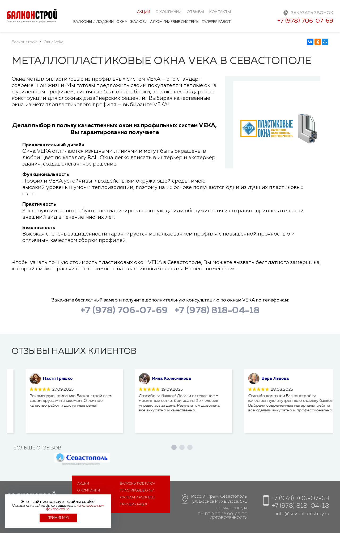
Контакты (220, 12)
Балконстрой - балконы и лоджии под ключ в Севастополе (32, 17)
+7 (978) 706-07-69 (305, 21)
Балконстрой (24, 42)
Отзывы (195, 12)
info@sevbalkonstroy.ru (302, 513)
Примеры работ (133, 504)
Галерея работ (216, 22)
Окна (121, 22)
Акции (143, 12)
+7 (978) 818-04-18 (217, 310)
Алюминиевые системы (174, 22)
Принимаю (58, 518)
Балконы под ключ (137, 483)
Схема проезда (232, 508)
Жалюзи (138, 22)
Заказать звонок (312, 13)
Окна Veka (53, 42)
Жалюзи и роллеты (137, 497)
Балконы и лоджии (93, 22)
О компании (168, 12)
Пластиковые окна (137, 490)
